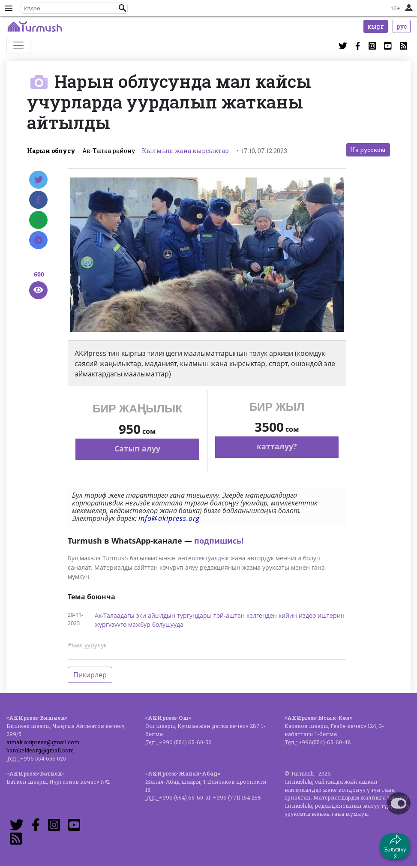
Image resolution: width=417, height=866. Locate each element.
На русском (368, 150)
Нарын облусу (51, 151)
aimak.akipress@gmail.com (42, 742)
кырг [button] (375, 26)
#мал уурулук (87, 645)
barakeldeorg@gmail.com (40, 750)
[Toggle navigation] (18, 45)
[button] (122, 8)
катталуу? (277, 446)
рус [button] (401, 26)
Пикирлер (90, 675)
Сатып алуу (137, 448)
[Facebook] (38, 200)
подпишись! (218, 540)
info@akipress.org (169, 518)
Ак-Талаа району (108, 151)
